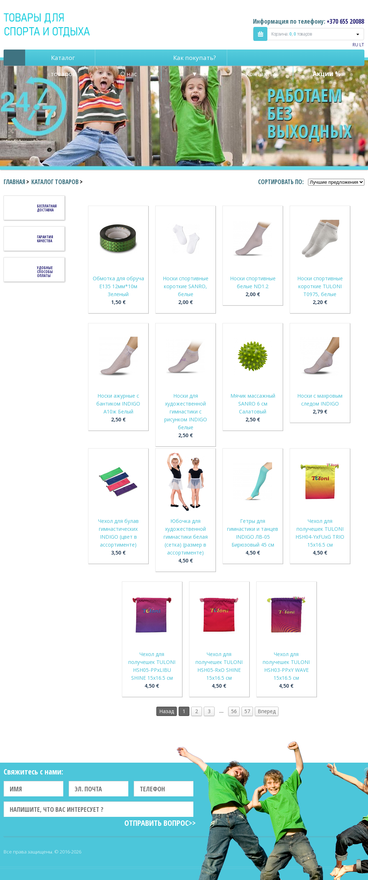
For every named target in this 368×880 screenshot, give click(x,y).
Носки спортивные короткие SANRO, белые (185, 286)
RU (355, 45)
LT (361, 45)
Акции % (327, 74)
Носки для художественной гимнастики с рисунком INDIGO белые (185, 411)
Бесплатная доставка (47, 207)
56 (234, 711)
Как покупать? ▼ (194, 59)
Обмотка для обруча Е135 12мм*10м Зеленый (118, 286)
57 (247, 711)
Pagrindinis (14, 58)
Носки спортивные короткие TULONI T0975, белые (320, 286)
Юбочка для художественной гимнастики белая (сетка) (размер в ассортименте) (186, 537)
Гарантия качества (45, 238)
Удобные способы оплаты (45, 271)
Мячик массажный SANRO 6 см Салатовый (252, 403)
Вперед (267, 711)
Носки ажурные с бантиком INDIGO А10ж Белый (118, 403)
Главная (14, 182)
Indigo (47, 24)
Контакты (260, 74)
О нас (128, 74)
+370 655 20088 (345, 21)
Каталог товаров (63, 59)
